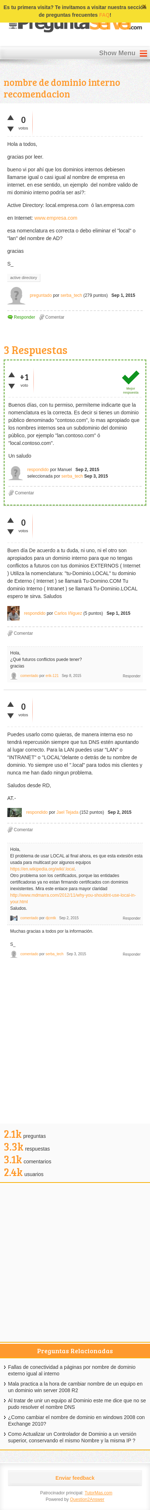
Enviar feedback (75, 1478)
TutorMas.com (98, 1492)
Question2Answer (87, 1499)
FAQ (104, 15)
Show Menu (117, 53)
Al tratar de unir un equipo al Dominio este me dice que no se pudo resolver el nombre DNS (77, 1404)
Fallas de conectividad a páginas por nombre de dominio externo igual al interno (71, 1370)
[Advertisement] (75, 1043)
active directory (23, 277)
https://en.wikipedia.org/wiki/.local (42, 869)
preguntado (41, 295)
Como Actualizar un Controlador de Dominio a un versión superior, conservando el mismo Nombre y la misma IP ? (72, 1437)
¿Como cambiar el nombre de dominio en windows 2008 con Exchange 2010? (76, 1420)
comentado (29, 676)
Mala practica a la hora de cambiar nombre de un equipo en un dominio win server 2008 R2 (75, 1387)
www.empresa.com (56, 218)
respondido (38, 469)
